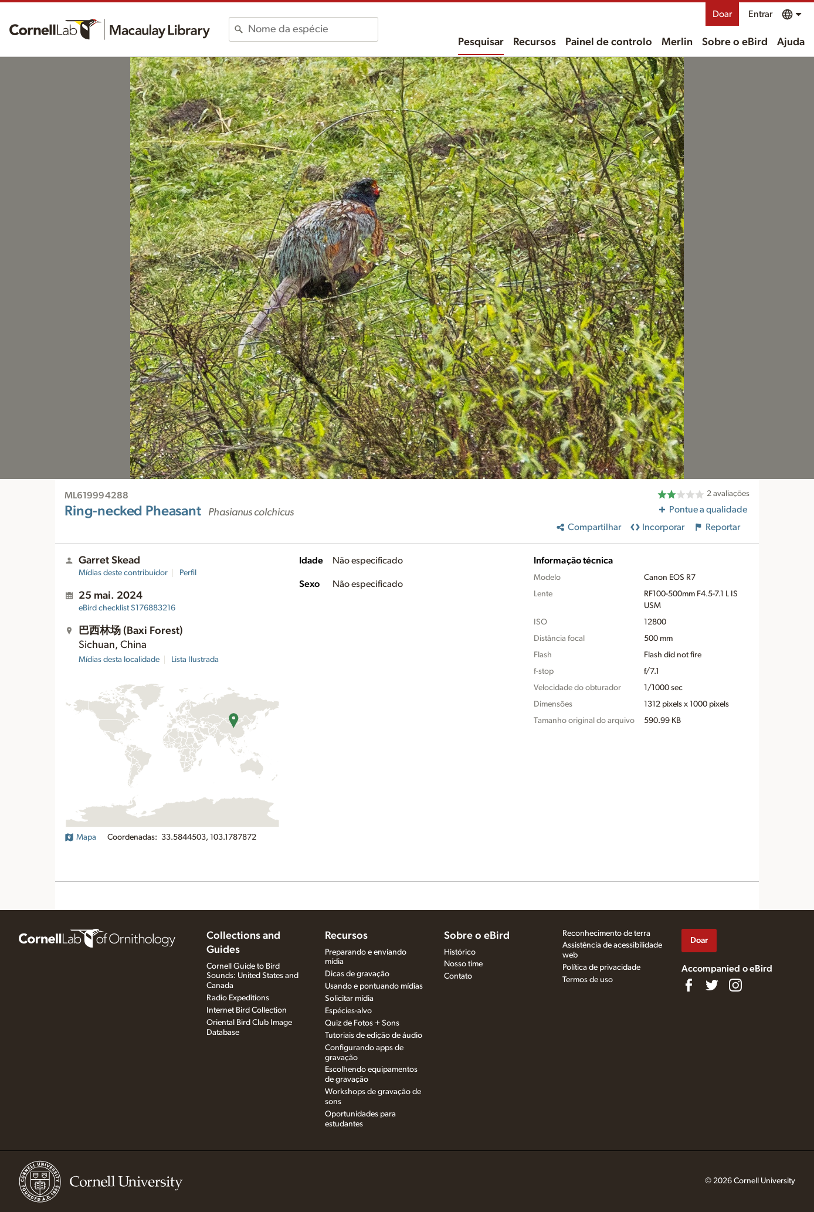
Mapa (80, 837)
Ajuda (791, 42)
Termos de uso (587, 980)
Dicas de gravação (357, 974)
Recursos (534, 42)
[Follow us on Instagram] (735, 985)
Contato (458, 976)
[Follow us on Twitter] (712, 985)
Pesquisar (481, 42)
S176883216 (127, 608)
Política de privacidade (601, 967)
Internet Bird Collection (246, 1010)
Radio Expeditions (237, 998)
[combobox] (313, 29)
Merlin (677, 42)
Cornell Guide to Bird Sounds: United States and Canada (252, 976)
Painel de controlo (608, 42)
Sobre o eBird (735, 42)
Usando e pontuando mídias (374, 986)
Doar (722, 14)
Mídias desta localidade (119, 660)
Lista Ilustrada (195, 660)
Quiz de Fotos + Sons (362, 1023)
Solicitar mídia (349, 998)
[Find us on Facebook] (688, 985)
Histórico (460, 952)
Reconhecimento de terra (606, 933)
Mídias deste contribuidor (123, 573)
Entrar (760, 14)
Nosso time (463, 964)
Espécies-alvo (348, 1011)
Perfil (187, 573)
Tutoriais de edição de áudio (373, 1035)
